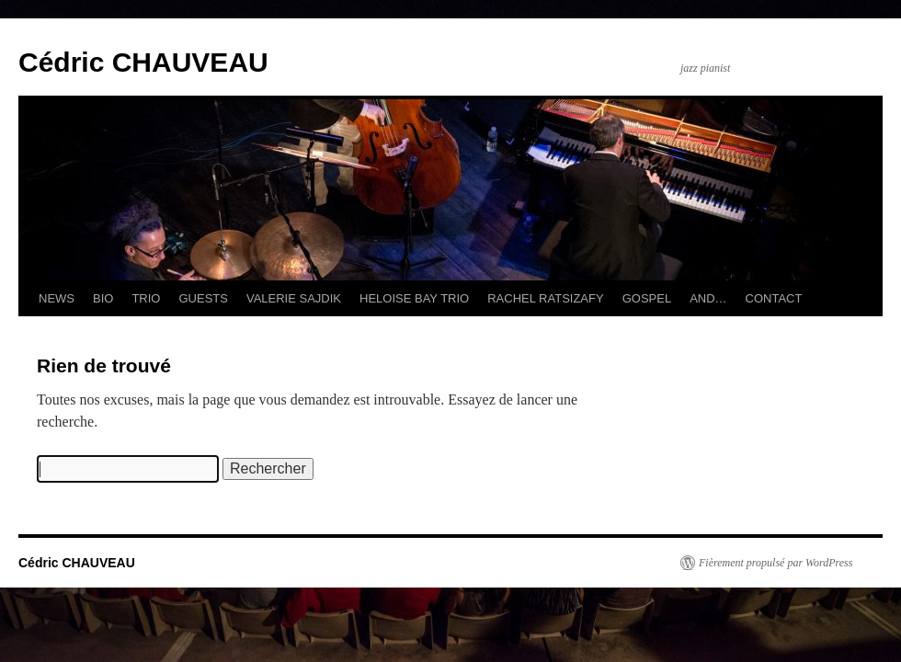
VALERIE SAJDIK (293, 298)
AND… (708, 298)
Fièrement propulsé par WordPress (775, 562)
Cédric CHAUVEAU (143, 62)
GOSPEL (646, 298)
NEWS (56, 298)
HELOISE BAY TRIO (414, 298)
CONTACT (774, 298)
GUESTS (202, 298)
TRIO (145, 298)
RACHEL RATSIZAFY (545, 298)
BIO (103, 298)
